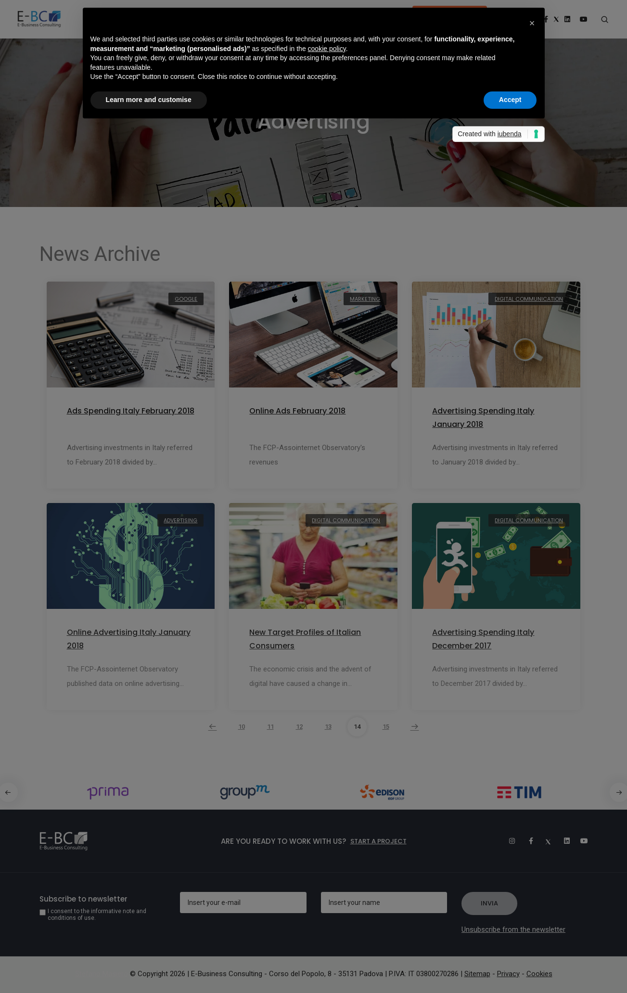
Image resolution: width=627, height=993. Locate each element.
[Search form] (605, 20)
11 (270, 726)
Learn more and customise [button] (149, 99)
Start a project (378, 841)
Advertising (180, 520)
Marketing (365, 299)
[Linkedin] (562, 841)
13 (328, 726)
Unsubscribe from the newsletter (513, 929)
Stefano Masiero (101, 973)
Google (186, 299)
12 (299, 726)
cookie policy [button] (327, 48)
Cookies (539, 973)
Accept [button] (510, 99)
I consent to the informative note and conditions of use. (97, 914)
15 (386, 726)
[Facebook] (526, 841)
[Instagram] (507, 841)
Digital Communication (529, 299)
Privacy (508, 973)
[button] (532, 23)
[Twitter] (544, 841)
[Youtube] (581, 841)
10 (241, 726)
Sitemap (477, 973)
